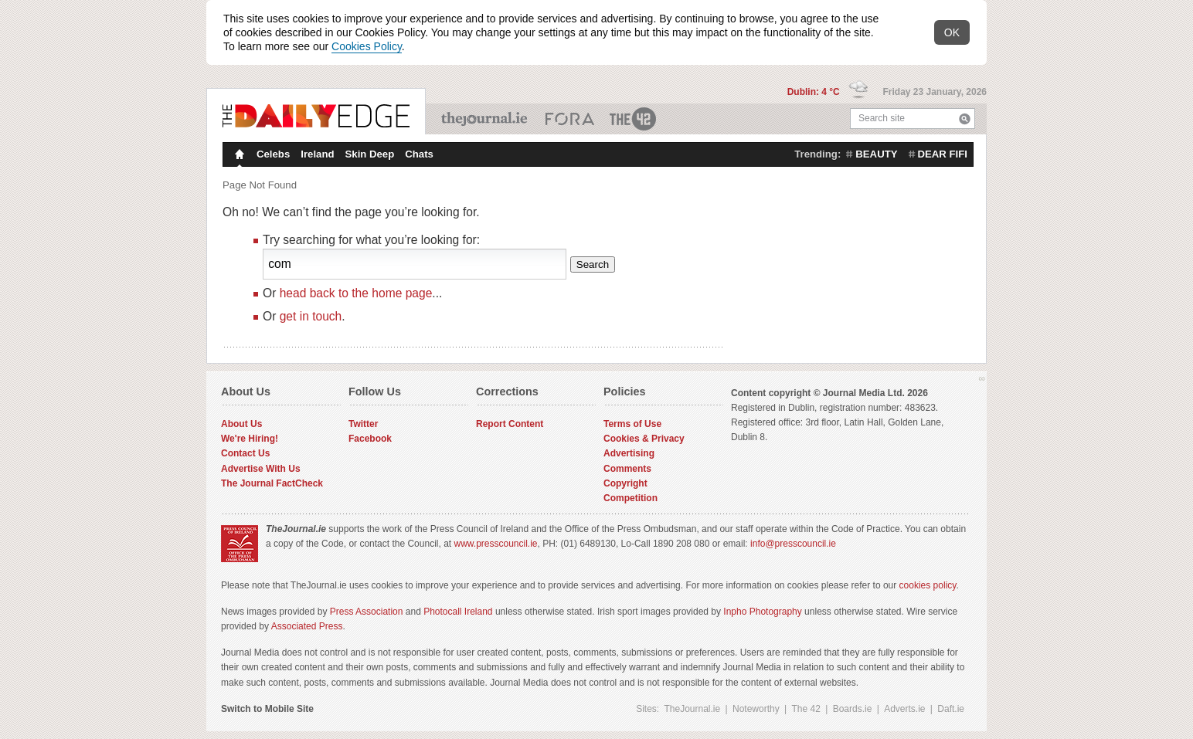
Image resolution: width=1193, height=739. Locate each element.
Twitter (363, 424)
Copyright (625, 483)
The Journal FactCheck (272, 483)
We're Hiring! (249, 438)
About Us (241, 424)
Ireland (317, 154)
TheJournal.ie (485, 118)
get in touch (311, 316)
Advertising (628, 453)
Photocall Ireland (457, 611)
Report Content (509, 424)
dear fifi (942, 154)
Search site (881, 118)
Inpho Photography (762, 611)
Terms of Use (632, 424)
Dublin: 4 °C (814, 91)
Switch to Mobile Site (267, 708)
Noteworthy (756, 708)
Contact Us (245, 453)
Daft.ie (950, 708)
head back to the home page (356, 293)
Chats (419, 154)
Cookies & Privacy (644, 438)
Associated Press (307, 626)
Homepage (238, 156)
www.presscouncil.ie (495, 543)
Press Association (366, 611)
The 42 (634, 118)
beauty (876, 154)
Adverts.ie (904, 708)
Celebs (273, 154)
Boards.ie (852, 708)
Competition (630, 498)
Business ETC (570, 118)
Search (964, 118)
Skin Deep (370, 154)
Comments (627, 468)
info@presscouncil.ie (793, 543)
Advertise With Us (261, 468)
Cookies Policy (366, 46)
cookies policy (928, 585)
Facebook (370, 438)
